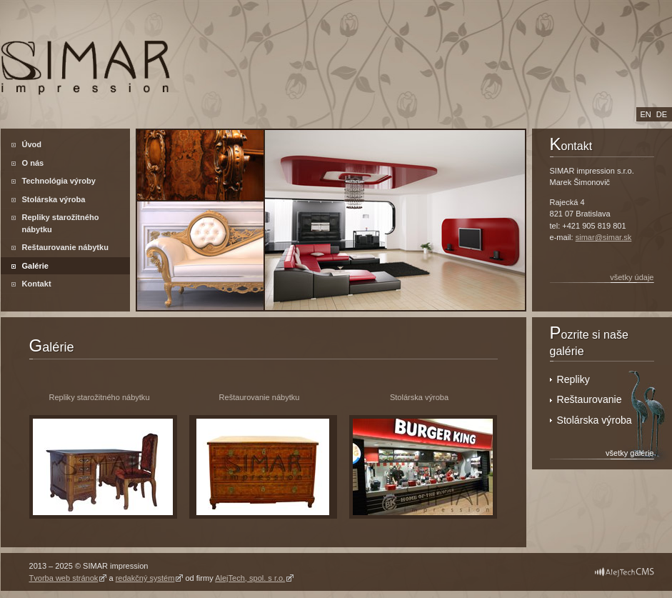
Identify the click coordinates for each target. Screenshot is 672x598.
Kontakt (36, 283)
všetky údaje (631, 277)
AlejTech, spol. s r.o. (250, 578)
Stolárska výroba (54, 199)
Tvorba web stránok (64, 578)
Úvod (32, 144)
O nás (33, 163)
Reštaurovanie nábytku (65, 247)
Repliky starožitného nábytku (60, 223)
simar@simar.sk (604, 237)
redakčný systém (145, 578)
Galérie (35, 265)
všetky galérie (629, 453)
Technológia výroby (59, 180)
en (646, 114)
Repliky (575, 379)
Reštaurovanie (589, 399)
